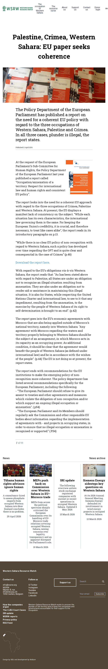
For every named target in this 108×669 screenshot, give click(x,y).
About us (64, 8)
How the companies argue (13, 605)
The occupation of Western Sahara (40, 8)
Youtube (32, 590)
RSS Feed (7, 623)
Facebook (33, 593)
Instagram (33, 587)
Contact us (86, 8)
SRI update (8, 613)
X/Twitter (32, 585)
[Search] (89, 581)
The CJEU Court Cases (14, 610)
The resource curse (53, 8)
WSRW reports (10, 616)
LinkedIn (32, 595)
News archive (97, 458)
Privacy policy (10, 619)
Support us (75, 8)
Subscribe (100, 594)
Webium (33, 659)
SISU (12, 659)
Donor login (97, 8)
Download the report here (32, 262)
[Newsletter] (86, 594)
